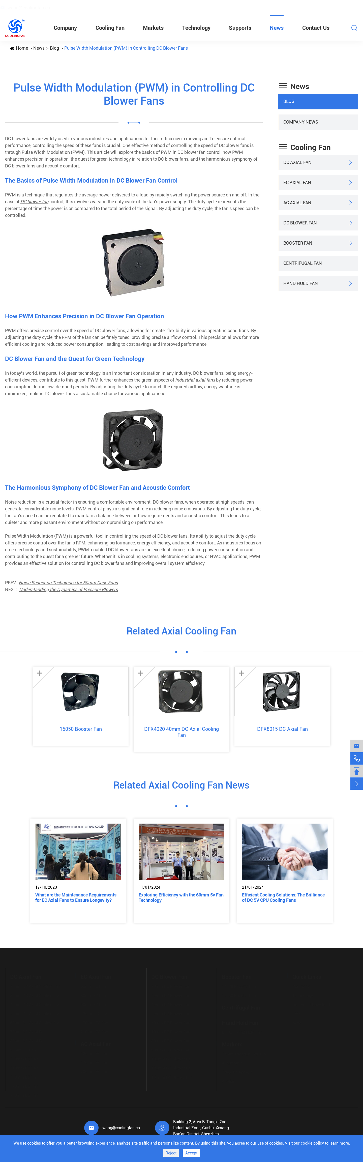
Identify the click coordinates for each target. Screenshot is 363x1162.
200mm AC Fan (94, 1070)
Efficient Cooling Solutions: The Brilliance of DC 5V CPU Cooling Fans (283, 897)
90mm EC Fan (93, 1003)
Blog (54, 48)
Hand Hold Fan (300, 283)
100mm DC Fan (24, 1058)
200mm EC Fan (94, 1030)
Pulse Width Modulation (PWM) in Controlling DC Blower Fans (126, 48)
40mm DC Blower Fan (170, 1003)
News (277, 28)
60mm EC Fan (93, 985)
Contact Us (315, 28)
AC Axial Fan (297, 202)
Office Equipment (237, 1071)
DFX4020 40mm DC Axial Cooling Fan (181, 732)
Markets (153, 28)
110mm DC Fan (24, 1067)
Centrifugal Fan (302, 263)
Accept (191, 1153)
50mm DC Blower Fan (170, 1012)
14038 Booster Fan (239, 985)
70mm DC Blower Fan (170, 1030)
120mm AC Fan (94, 1052)
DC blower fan (34, 201)
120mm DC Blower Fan (172, 1067)
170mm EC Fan (94, 1021)
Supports (240, 28)
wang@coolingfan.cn (121, 1127)
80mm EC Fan (93, 994)
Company (65, 28)
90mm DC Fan (23, 1049)
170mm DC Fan (24, 1085)
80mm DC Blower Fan (170, 1039)
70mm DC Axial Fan (28, 1030)
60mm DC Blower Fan (170, 1021)
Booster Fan (297, 243)
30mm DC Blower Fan (170, 994)
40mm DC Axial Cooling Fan (35, 1003)
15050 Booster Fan (81, 729)
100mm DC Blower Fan (172, 1058)
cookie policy (312, 1143)
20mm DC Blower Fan (170, 985)
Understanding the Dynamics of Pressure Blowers (68, 589)
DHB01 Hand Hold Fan (242, 1031)
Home (22, 48)
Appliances (231, 1080)
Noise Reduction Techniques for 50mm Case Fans (68, 582)
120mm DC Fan (24, 1076)
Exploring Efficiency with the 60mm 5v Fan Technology (181, 897)
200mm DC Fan (24, 1094)
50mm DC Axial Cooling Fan (35, 1012)
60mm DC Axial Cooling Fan (35, 1021)
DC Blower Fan (300, 222)
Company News (300, 122)
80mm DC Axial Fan (28, 1039)
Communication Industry (244, 1053)
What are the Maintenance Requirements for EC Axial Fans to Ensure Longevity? (75, 897)
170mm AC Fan (94, 1061)
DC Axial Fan (297, 162)
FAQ (296, 1012)
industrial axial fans (195, 380)
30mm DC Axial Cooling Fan (35, 994)
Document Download (311, 1003)
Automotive (232, 1062)
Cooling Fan (110, 28)
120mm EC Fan (94, 1012)
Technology (196, 28)
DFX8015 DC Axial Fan (282, 729)
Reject (171, 1153)
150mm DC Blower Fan (172, 1076)
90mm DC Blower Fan (170, 1049)
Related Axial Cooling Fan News (181, 785)
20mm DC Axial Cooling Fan (35, 985)
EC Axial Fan (297, 182)
